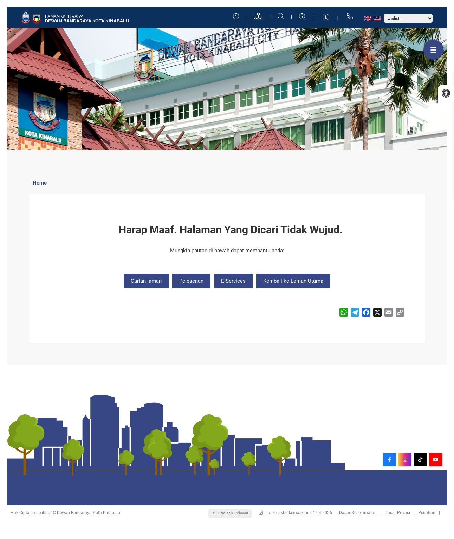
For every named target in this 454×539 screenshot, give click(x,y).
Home (40, 183)
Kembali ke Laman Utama (293, 281)
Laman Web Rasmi (64, 16)
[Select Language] (408, 18)
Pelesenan (191, 281)
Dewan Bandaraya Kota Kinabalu (87, 21)
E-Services (233, 281)
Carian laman (146, 281)
